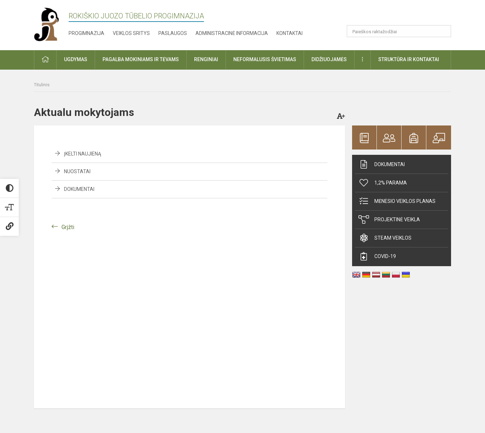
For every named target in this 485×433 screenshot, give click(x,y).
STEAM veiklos (384, 238)
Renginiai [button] (206, 59)
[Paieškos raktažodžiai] (399, 31)
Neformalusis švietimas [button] (264, 59)
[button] (403, 15)
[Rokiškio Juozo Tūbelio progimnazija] (51, 24)
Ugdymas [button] (75, 59)
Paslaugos (172, 33)
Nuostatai (77, 171)
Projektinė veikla (389, 219)
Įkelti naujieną (82, 154)
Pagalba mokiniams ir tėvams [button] (141, 59)
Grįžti (68, 227)
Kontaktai (289, 33)
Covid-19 (377, 256)
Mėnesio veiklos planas (397, 201)
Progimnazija (86, 33)
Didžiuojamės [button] (329, 59)
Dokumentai (79, 189)
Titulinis (41, 84)
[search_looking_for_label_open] (443, 31)
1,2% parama (382, 183)
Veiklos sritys (131, 33)
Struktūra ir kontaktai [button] (408, 59)
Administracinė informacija (231, 33)
